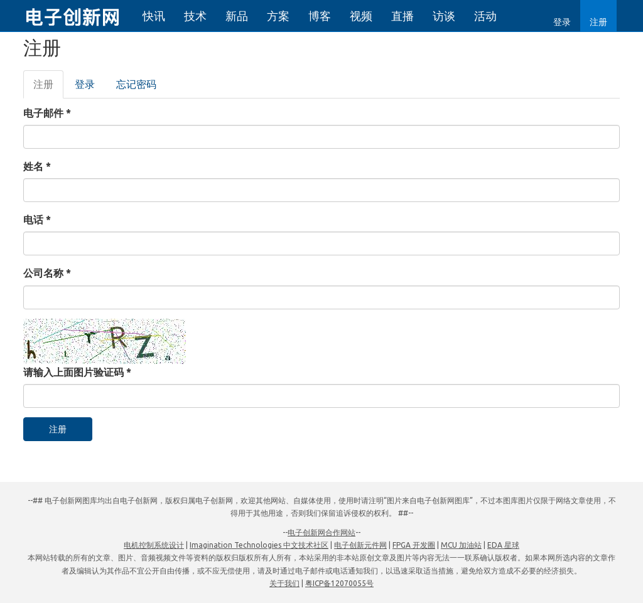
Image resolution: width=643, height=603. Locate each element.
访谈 (444, 15)
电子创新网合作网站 (321, 532)
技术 (195, 15)
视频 (361, 15)
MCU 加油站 (461, 545)
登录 (562, 22)
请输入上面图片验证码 (77, 372)
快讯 (154, 15)
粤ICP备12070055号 (339, 583)
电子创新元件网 (360, 545)
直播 (402, 15)
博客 (319, 15)
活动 (485, 15)
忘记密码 (136, 84)
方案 (278, 15)
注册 (598, 22)
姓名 (37, 166)
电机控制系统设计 (154, 545)
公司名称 (47, 273)
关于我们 (284, 583)
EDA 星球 (503, 545)
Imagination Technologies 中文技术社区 (259, 545)
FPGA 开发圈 (413, 545)
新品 (236, 15)
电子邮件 (47, 113)
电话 (37, 219)
